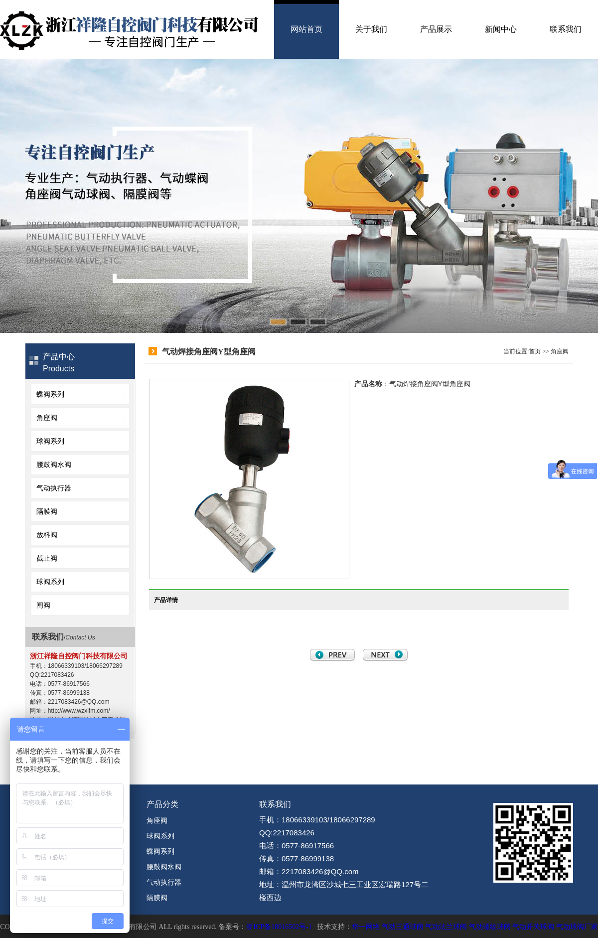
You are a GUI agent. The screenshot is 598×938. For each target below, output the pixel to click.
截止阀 (46, 558)
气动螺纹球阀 (490, 927)
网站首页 (306, 29)
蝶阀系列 (50, 394)
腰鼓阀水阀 (53, 465)
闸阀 (43, 605)
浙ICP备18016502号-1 (278, 927)
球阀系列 (50, 441)
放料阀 (46, 535)
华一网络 (366, 927)
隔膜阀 (46, 511)
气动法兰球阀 (446, 927)
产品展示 (436, 29)
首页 (535, 351)
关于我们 (371, 29)
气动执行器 (53, 488)
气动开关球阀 (533, 927)
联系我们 (566, 29)
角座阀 (46, 418)
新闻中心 (501, 29)
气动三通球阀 (403, 927)
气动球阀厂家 (577, 927)
